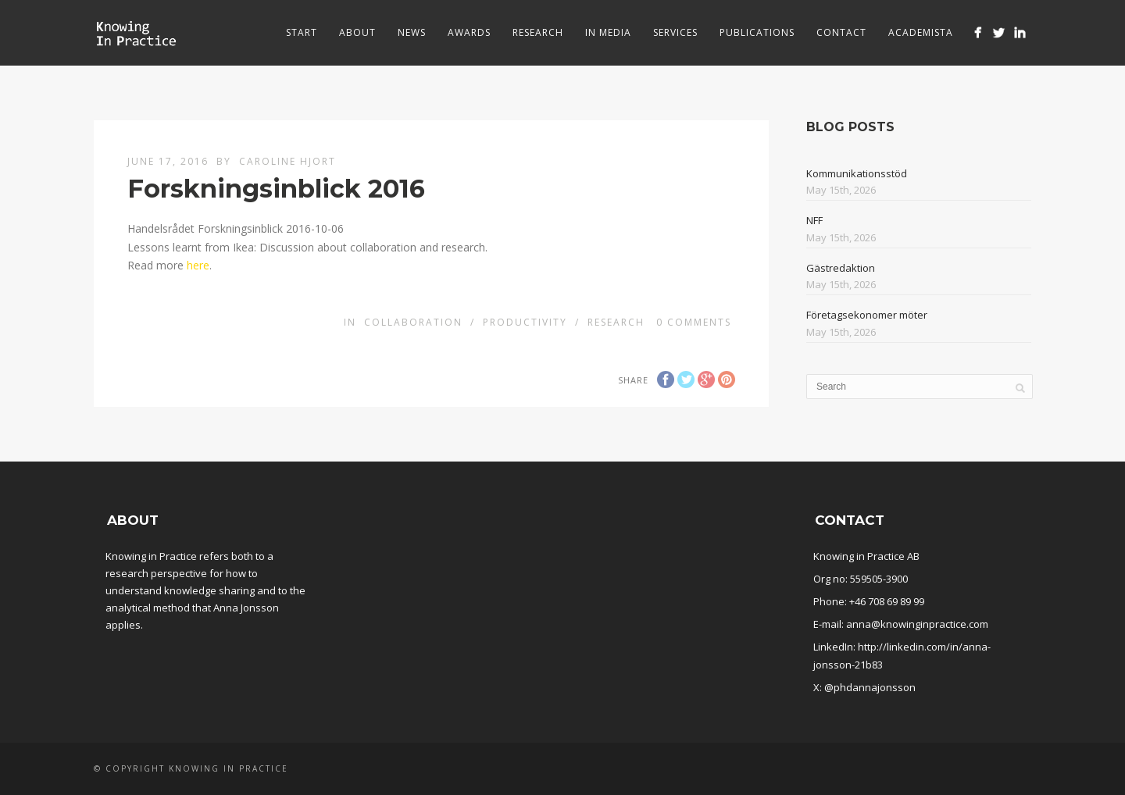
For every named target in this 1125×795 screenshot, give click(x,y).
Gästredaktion (840, 268)
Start (301, 32)
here (198, 265)
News (412, 32)
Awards (469, 32)
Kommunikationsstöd (856, 173)
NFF (814, 220)
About (357, 32)
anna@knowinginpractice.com (917, 624)
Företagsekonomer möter (866, 315)
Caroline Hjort (287, 161)
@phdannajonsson (870, 687)
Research (537, 32)
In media (608, 32)
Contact (841, 32)
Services (675, 32)
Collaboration (413, 322)
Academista (920, 32)
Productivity (525, 322)
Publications (757, 32)
